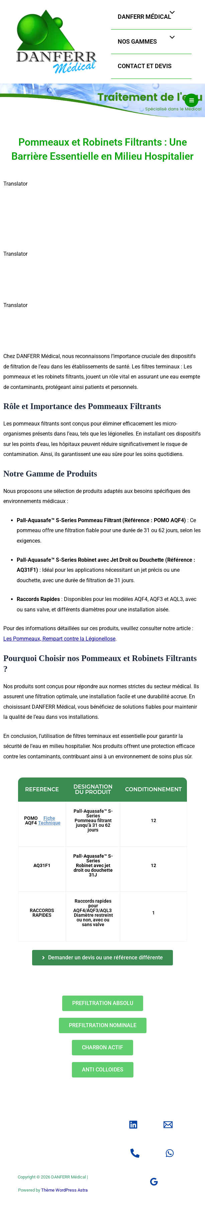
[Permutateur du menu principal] (191, 106)
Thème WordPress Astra (64, 1190)
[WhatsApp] (170, 1153)
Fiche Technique (49, 826)
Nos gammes (145, 44)
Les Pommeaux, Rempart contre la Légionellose (59, 644)
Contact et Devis (152, 68)
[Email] (168, 1124)
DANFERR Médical (152, 19)
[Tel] (135, 1153)
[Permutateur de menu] (171, 15)
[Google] (154, 1181)
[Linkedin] (133, 1124)
